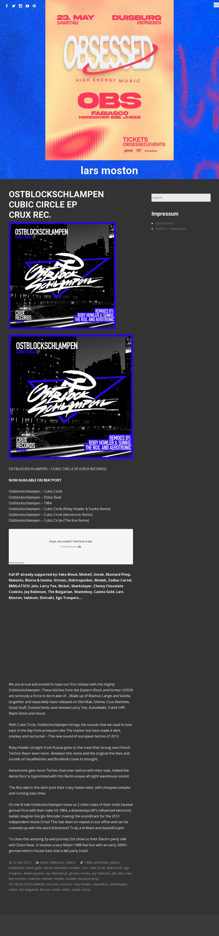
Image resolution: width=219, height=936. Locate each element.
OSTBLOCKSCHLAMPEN (27, 884)
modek (58, 878)
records (66, 884)
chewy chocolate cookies (61, 867)
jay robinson (101, 873)
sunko (13, 889)
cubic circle (97, 867)
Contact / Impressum (170, 228)
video (66, 889)
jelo (114, 873)
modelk (70, 878)
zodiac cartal (81, 889)
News (44, 862)
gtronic (74, 873)
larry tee (125, 873)
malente (34, 878)
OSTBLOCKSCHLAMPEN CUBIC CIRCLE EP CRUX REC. (56, 204)
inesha (85, 873)
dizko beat (114, 867)
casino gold (33, 867)
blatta (115, 862)
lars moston (17, 878)
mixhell (47, 878)
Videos (71, 862)
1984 (88, 862)
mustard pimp (88, 878)
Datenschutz (164, 223)
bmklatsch (16, 867)
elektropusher (34, 873)
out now (52, 884)
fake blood (59, 873)
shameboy (100, 884)
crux (84, 867)
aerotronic (101, 862)
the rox (45, 889)
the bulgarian (28, 889)
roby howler (82, 884)
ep (48, 873)
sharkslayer (118, 884)
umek (56, 889)
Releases (57, 862)
